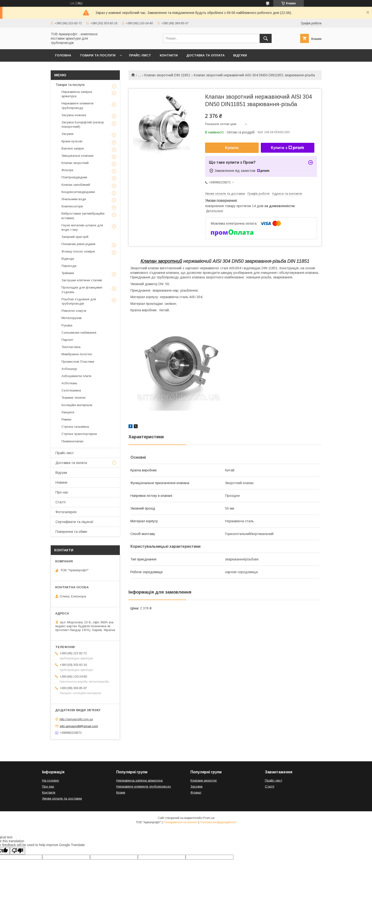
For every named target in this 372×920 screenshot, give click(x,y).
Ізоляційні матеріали (76, 405)
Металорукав (71, 318)
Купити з (287, 148)
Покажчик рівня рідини (78, 244)
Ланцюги (67, 412)
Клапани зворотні (203, 780)
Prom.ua (208, 818)
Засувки (67, 134)
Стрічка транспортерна (79, 434)
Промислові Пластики (77, 361)
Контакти (169, 55)
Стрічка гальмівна (75, 426)
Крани (120, 792)
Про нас (61, 492)
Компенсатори (72, 206)
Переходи (68, 266)
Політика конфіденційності (218, 822)
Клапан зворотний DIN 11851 (167, 75)
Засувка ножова (73, 115)
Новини (61, 482)
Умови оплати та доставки (62, 798)
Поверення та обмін (71, 532)
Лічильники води (73, 199)
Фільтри (67, 170)
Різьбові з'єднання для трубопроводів (78, 301)
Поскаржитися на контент (180, 822)
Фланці (195, 792)
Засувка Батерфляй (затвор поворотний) (82, 124)
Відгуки (240, 55)
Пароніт (67, 340)
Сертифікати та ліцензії (74, 522)
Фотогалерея (65, 512)
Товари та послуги (98, 55)
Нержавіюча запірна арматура (76, 94)
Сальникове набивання (78, 332)
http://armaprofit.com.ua (76, 719)
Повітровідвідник (74, 177)
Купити (231, 148)
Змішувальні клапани (77, 155)
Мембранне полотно (76, 354)
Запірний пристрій (74, 237)
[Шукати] (266, 38)
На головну (50, 780)
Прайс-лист (140, 55)
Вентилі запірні (72, 148)
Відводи (67, 258)
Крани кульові (71, 141)
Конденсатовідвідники (78, 192)
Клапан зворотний (161, 261)
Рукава (66, 325)
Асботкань (69, 383)
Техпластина (70, 347)
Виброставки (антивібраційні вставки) (82, 216)
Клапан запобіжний (75, 184)
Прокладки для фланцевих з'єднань (82, 290)
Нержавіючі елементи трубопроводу (77, 105)
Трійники (67, 273)
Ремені (66, 419)
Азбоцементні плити (76, 376)
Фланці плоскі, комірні (78, 251)
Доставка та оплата (205, 55)
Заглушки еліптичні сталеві (81, 280)
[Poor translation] (17, 851)
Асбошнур (69, 369)
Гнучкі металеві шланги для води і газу (82, 227)
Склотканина (71, 390)
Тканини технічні (73, 397)
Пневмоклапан (72, 441)
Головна (63, 55)
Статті (60, 502)
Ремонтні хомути (73, 311)
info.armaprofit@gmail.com (79, 726)
